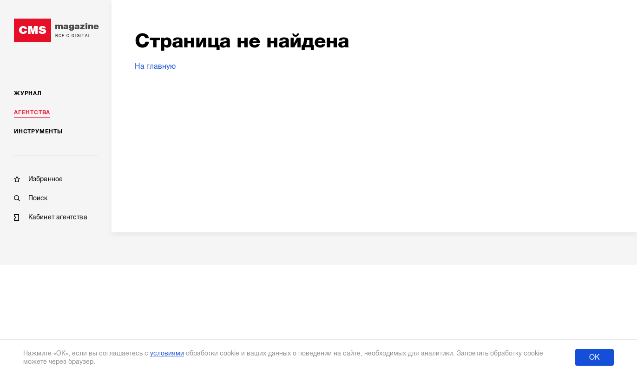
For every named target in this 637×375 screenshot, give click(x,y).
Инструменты (38, 131)
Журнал (28, 93)
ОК (594, 357)
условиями (167, 353)
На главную (155, 66)
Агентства (32, 112)
